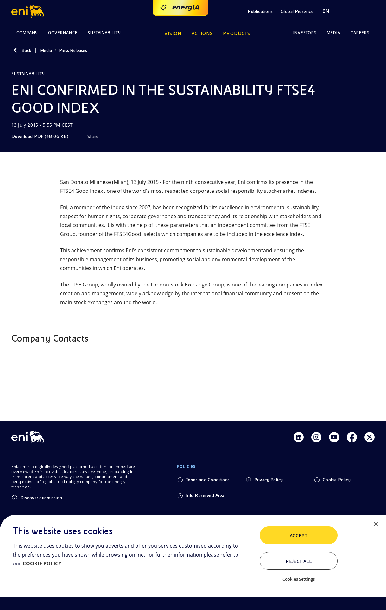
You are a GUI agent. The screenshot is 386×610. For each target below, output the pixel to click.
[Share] (97, 136)
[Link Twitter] (369, 437)
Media (46, 50)
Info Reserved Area (205, 495)
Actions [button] (202, 33)
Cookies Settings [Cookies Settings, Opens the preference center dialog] (298, 579)
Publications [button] (260, 11)
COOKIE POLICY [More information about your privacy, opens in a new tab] (42, 563)
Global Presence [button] (297, 11)
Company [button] (27, 32)
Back (26, 50)
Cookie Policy (337, 479)
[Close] (376, 524)
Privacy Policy (268, 479)
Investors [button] (305, 32)
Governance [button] (63, 32)
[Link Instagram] (316, 437)
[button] (28, 11)
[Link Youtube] (334, 437)
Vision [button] (172, 33)
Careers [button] (360, 32)
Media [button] (333, 32)
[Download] (44, 136)
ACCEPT (299, 535)
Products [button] (236, 33)
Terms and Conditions (208, 479)
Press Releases (73, 50)
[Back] (15, 50)
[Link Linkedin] (299, 437)
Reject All (299, 561)
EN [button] (325, 11)
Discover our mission (41, 497)
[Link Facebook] (352, 437)
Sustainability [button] (104, 32)
